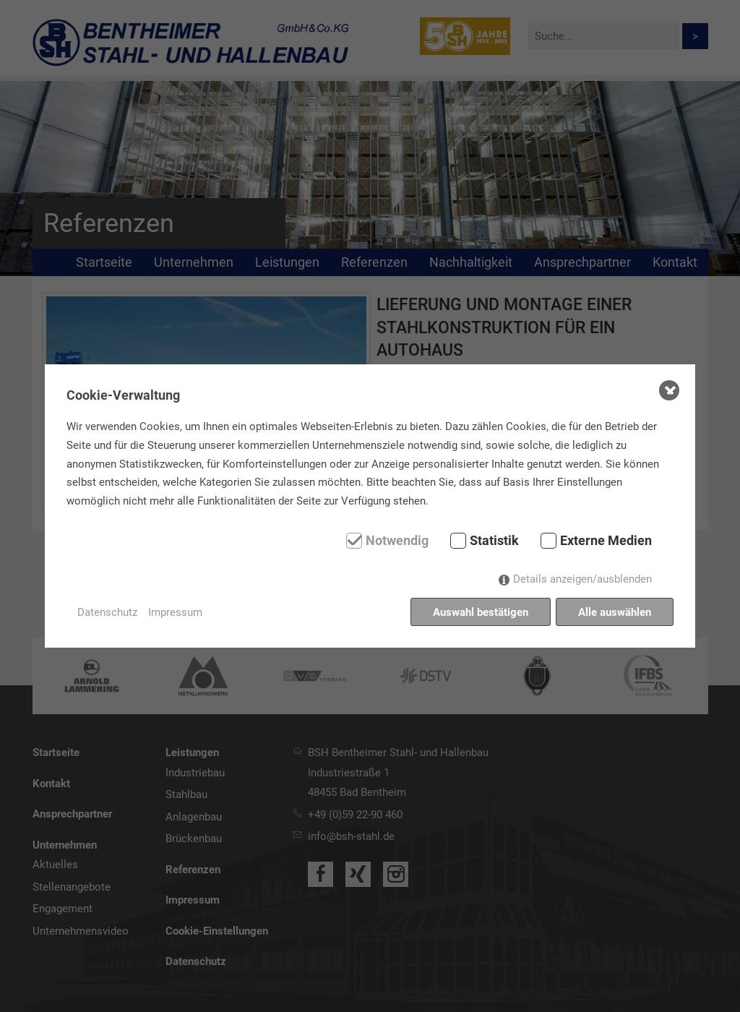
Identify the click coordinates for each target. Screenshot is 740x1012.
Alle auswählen (614, 612)
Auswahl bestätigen (480, 612)
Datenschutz (107, 612)
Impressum (175, 612)
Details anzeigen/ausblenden (582, 579)
